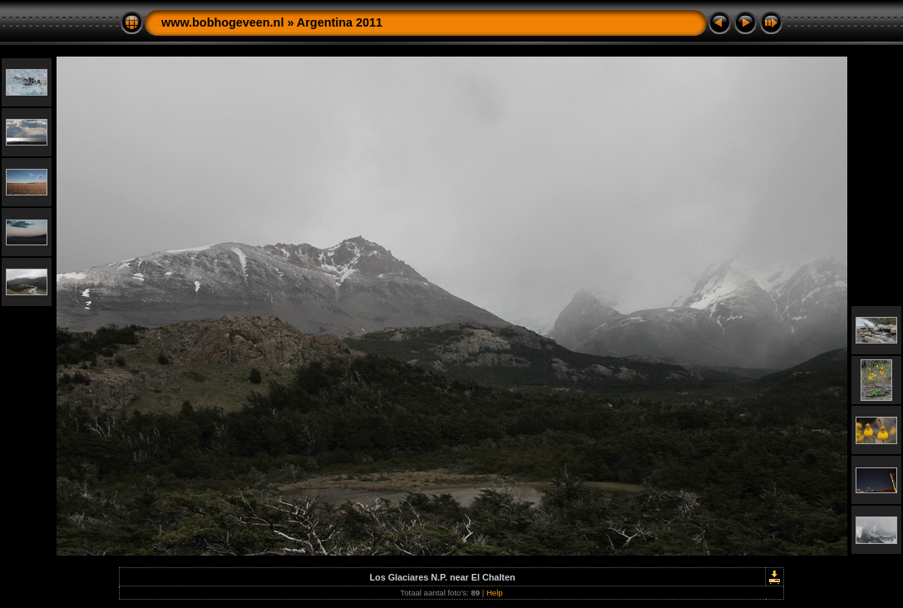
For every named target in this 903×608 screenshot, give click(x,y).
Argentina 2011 (339, 22)
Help (494, 592)
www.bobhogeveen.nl (222, 22)
